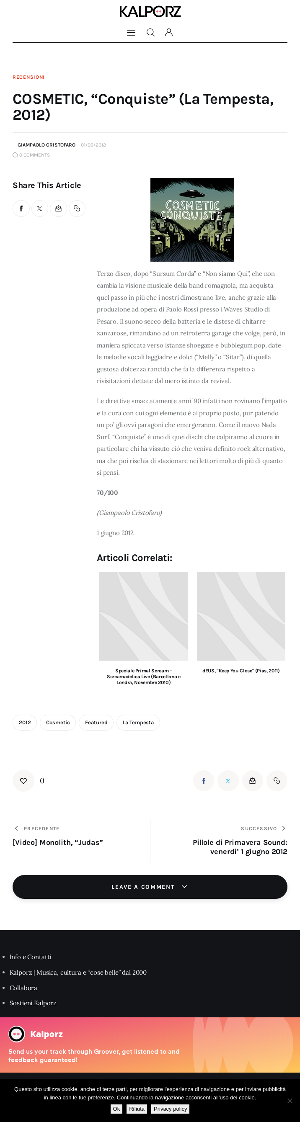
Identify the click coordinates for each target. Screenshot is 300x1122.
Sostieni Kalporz (33, 1003)
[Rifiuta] (289, 1100)
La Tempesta (138, 722)
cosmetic (58, 722)
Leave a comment (144, 886)
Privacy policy (170, 1109)
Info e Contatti (31, 957)
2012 (25, 722)
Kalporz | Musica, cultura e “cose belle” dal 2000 (78, 972)
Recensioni (29, 77)
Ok (116, 1109)
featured (96, 722)
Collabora (24, 988)
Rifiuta (137, 1109)
